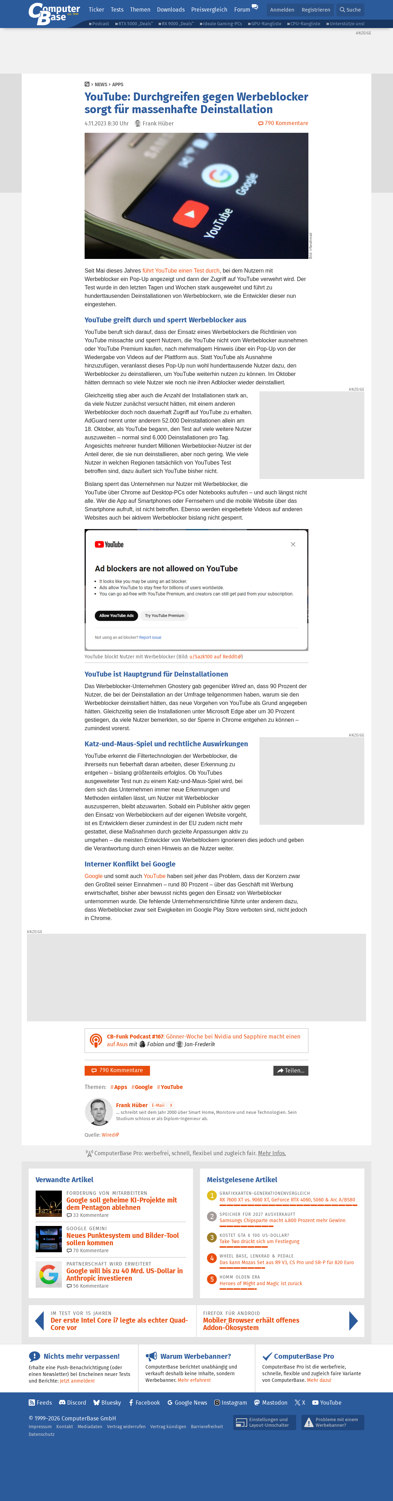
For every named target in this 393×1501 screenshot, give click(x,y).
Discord (76, 1403)
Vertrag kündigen (168, 1426)
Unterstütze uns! (347, 23)
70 (88, 1250)
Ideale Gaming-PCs (222, 23)
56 (88, 1285)
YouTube (155, 876)
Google (94, 876)
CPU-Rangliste (305, 23)
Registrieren (316, 9)
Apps (117, 84)
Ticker (96, 10)
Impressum (40, 1426)
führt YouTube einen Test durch (181, 271)
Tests (117, 10)
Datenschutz (42, 1434)
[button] (350, 10)
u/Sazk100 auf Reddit (213, 657)
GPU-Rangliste (266, 23)
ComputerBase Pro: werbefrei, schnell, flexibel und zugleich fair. (186, 1153)
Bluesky (111, 1403)
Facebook (148, 1403)
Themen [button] (140, 10)
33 (88, 1215)
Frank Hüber (132, 1105)
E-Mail (158, 1105)
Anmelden (282, 9)
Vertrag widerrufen (126, 1426)
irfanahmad (310, 242)
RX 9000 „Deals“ (178, 23)
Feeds (44, 1403)
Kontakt (64, 1426)
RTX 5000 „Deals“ (136, 23)
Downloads (171, 10)
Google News (191, 1403)
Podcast (100, 23)
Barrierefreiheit (207, 1426)
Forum (242, 10)
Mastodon (274, 1403)
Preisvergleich (209, 10)
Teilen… (294, 1071)
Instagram (234, 1403)
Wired (108, 1134)
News (101, 84)
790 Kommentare (117, 1070)
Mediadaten (90, 1426)
